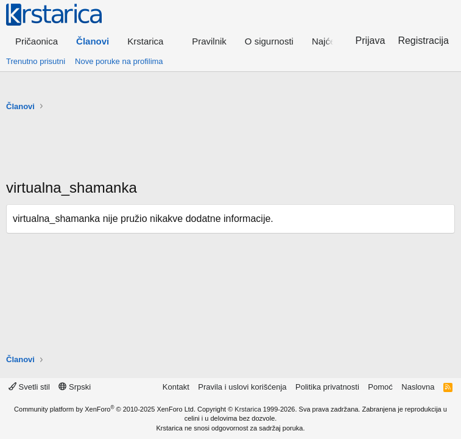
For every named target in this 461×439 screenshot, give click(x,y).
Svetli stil (29, 386)
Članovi (92, 41)
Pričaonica (36, 41)
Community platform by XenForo (104, 409)
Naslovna (417, 386)
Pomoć (380, 386)
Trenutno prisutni (35, 61)
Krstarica (247, 409)
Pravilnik (209, 41)
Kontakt (176, 386)
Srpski (74, 386)
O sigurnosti (269, 41)
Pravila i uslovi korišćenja (242, 386)
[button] (150, 41)
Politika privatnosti (327, 386)
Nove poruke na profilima (119, 61)
